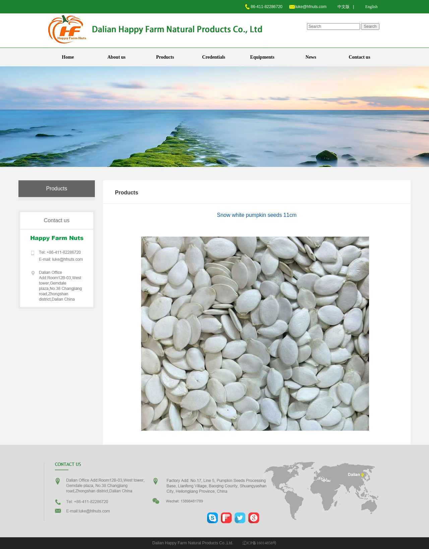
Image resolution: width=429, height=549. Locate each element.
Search (370, 26)
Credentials (213, 57)
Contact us (359, 57)
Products (165, 57)
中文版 (344, 6)
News (311, 57)
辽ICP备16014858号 (259, 543)
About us (116, 57)
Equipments (262, 57)
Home (68, 57)
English (371, 6)
